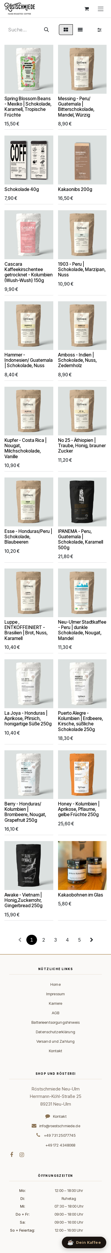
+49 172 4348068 (60, 1145)
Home (55, 984)
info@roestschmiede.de (59, 1125)
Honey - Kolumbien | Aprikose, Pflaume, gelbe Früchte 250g (78, 809)
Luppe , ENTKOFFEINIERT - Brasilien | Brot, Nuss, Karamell (26, 630)
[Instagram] (22, 1155)
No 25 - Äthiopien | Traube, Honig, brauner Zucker (82, 445)
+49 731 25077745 (59, 1135)
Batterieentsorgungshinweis (55, 1022)
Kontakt (55, 1050)
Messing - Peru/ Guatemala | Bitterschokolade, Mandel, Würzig (76, 106)
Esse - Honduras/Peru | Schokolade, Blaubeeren (28, 536)
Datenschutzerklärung (55, 1031)
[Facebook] (11, 1155)
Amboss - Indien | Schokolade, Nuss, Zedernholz (77, 360)
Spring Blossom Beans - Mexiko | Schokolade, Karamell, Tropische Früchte (28, 106)
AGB (55, 1012)
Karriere (55, 1003)
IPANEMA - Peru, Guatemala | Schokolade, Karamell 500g (80, 539)
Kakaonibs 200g (75, 189)
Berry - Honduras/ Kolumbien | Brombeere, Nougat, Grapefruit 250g (25, 812)
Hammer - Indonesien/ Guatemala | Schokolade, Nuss (28, 360)
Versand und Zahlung (55, 1041)
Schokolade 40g (21, 189)
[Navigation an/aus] (101, 8)
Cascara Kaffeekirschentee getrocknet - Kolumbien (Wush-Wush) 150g (28, 272)
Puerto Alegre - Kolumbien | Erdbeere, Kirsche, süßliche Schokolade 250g (80, 721)
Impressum (55, 993)
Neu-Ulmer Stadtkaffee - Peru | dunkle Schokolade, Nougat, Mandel (82, 630)
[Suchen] (46, 29)
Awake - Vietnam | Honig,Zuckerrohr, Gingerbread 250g (23, 900)
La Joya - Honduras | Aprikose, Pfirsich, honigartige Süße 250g (28, 718)
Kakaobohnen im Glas (80, 894)
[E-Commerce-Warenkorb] (86, 9)
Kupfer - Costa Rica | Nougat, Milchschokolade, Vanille (25, 448)
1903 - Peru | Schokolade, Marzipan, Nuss (82, 269)
